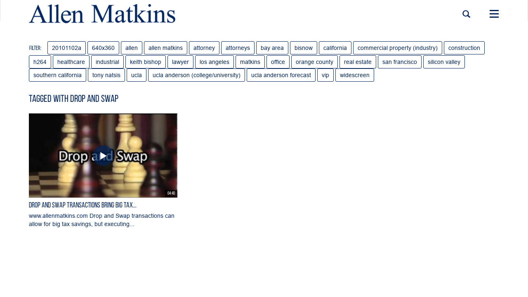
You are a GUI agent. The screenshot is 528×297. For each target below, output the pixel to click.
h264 (40, 62)
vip (325, 75)
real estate (358, 62)
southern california (57, 75)
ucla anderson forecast (281, 75)
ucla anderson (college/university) (196, 75)
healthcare (71, 62)
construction (464, 48)
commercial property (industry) (398, 48)
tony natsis (106, 75)
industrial (107, 62)
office (278, 62)
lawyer (180, 62)
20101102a (66, 48)
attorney (204, 48)
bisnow (304, 48)
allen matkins (165, 48)
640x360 (103, 48)
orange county (314, 62)
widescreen (355, 75)
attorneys (238, 48)
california (335, 48)
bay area (272, 48)
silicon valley (444, 62)
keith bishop (145, 62)
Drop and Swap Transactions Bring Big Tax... (83, 206)
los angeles (214, 62)
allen (131, 48)
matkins (250, 62)
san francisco (399, 62)
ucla (136, 75)
